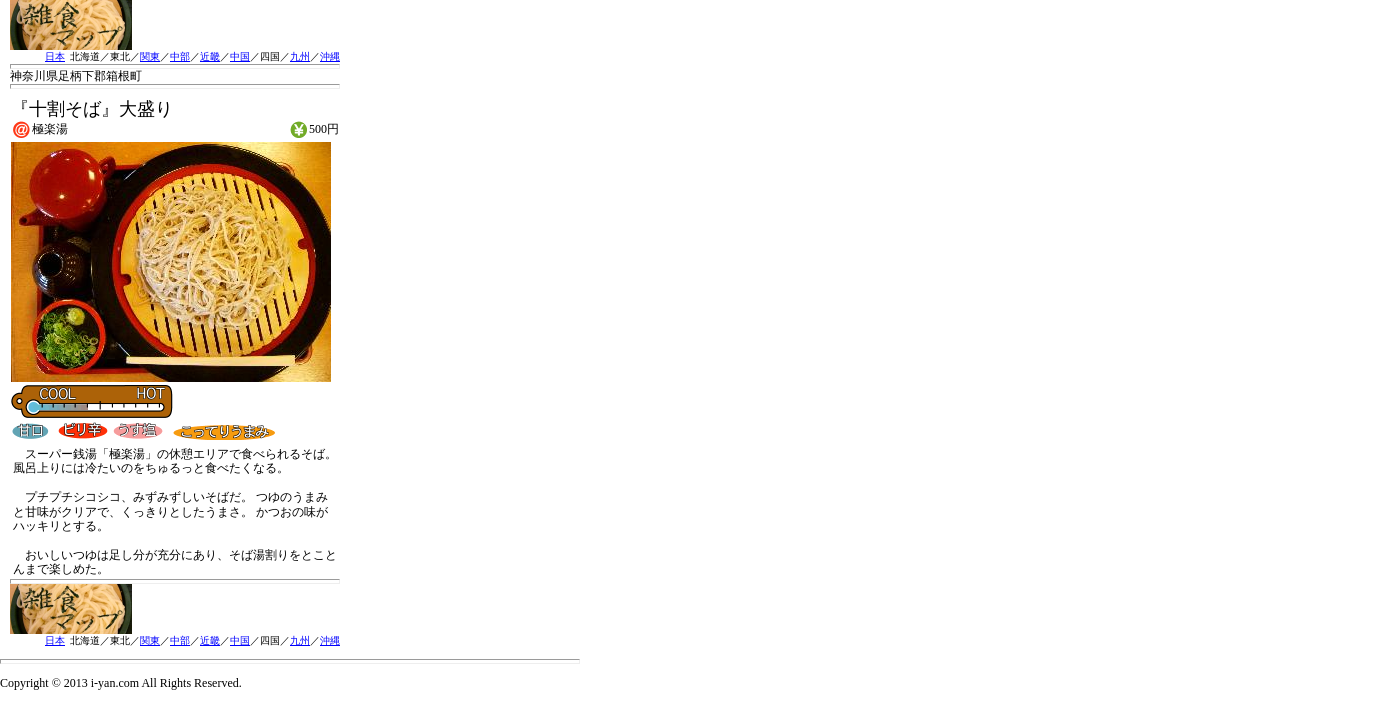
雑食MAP (71, 25)
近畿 (210, 56)
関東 (150, 56)
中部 (180, 56)
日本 (55, 56)
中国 (240, 56)
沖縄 (330, 56)
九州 (300, 56)
